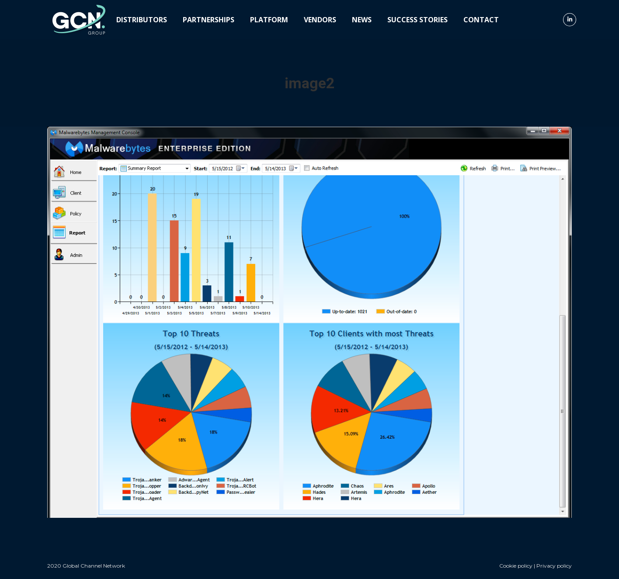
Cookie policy (515, 565)
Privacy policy (554, 565)
